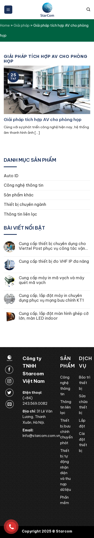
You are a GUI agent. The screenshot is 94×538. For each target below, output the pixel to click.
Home (5, 25)
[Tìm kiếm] (88, 9)
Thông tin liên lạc (20, 214)
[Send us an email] (10, 404)
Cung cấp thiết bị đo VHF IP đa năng (54, 261)
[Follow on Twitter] (9, 393)
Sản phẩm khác (19, 194)
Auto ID (11, 175)
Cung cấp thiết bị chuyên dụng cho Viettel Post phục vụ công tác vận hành (52, 246)
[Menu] (8, 9)
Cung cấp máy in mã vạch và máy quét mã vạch (51, 280)
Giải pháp (22, 25)
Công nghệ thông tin (23, 185)
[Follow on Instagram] (9, 381)
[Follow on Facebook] (9, 370)
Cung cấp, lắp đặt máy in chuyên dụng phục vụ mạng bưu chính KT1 (51, 298)
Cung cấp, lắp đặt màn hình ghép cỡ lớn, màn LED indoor (53, 316)
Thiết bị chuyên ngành (25, 204)
